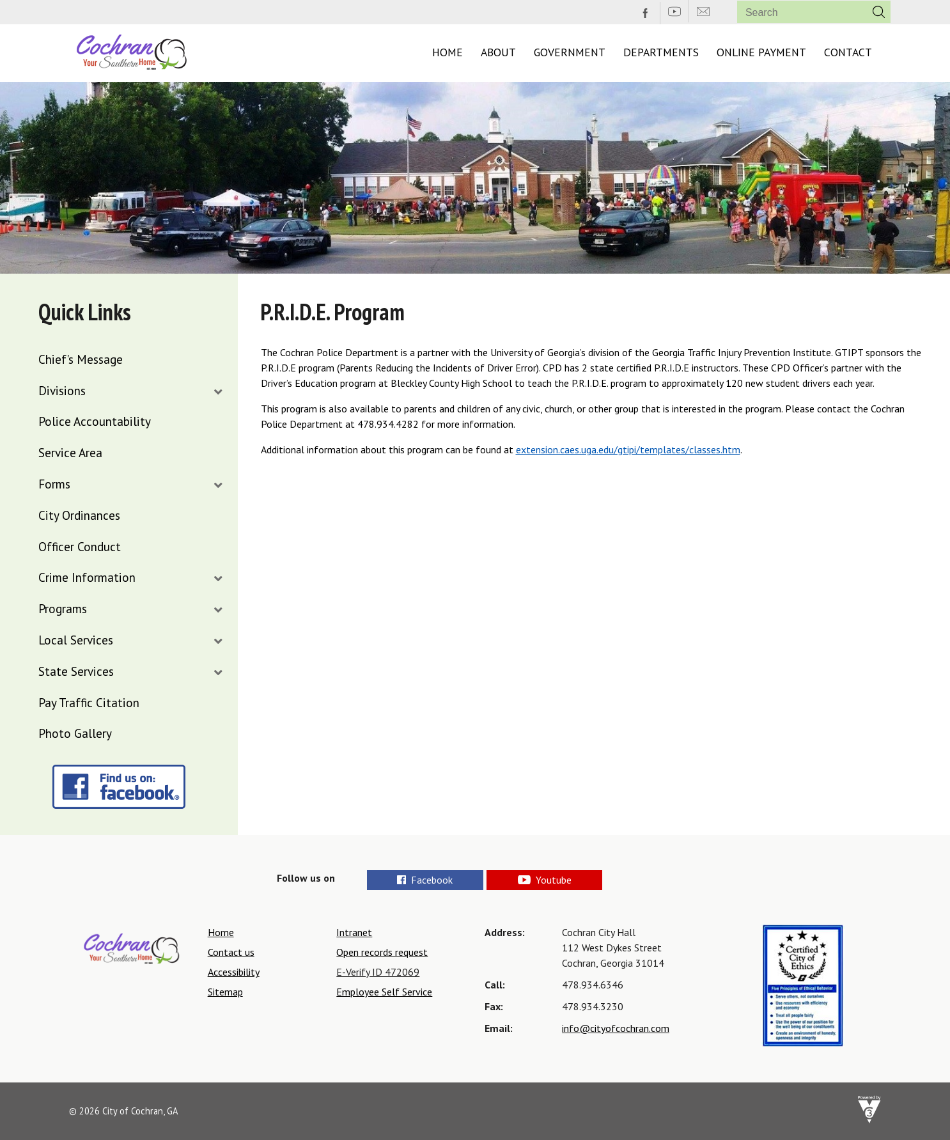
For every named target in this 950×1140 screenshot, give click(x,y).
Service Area (70, 452)
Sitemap (225, 991)
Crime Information (87, 577)
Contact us (231, 952)
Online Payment (761, 52)
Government (569, 52)
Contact (848, 52)
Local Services (75, 640)
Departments (661, 52)
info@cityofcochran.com (615, 1028)
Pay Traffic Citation (88, 702)
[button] (879, 11)
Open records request (382, 952)
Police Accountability (94, 421)
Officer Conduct (79, 546)
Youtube (587, 879)
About (498, 52)
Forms (54, 484)
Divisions (62, 390)
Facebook (428, 879)
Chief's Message (80, 359)
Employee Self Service (384, 991)
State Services (76, 671)
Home (447, 52)
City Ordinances (79, 515)
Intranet (354, 932)
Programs (62, 608)
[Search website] (797, 12)
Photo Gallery (75, 733)
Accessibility (234, 971)
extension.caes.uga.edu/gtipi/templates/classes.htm (628, 449)
